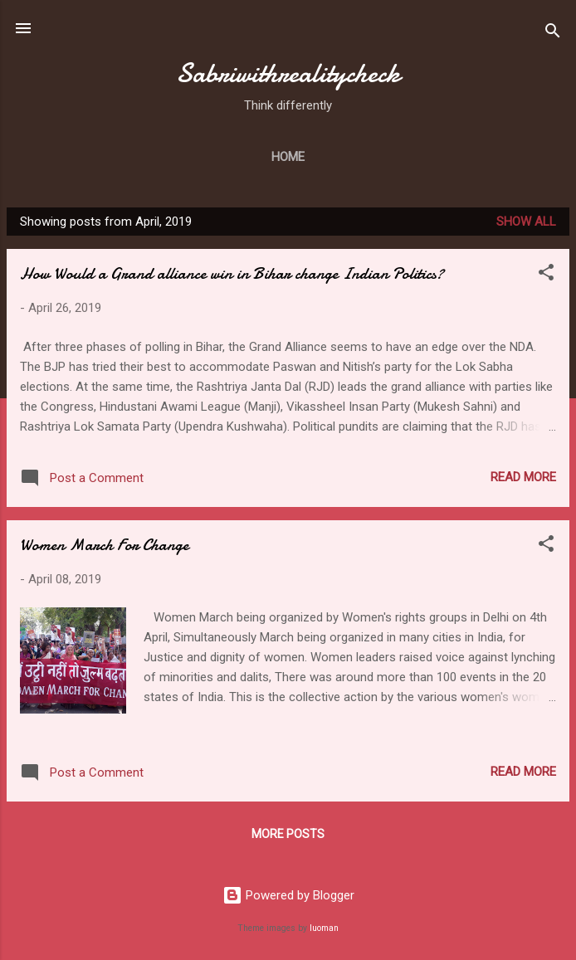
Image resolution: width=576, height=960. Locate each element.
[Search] (553, 33)
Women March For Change (104, 545)
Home (288, 156)
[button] (546, 275)
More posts (288, 834)
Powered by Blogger (288, 895)
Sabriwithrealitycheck (288, 73)
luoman (324, 928)
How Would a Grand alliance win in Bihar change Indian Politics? (232, 273)
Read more (523, 477)
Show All (526, 221)
